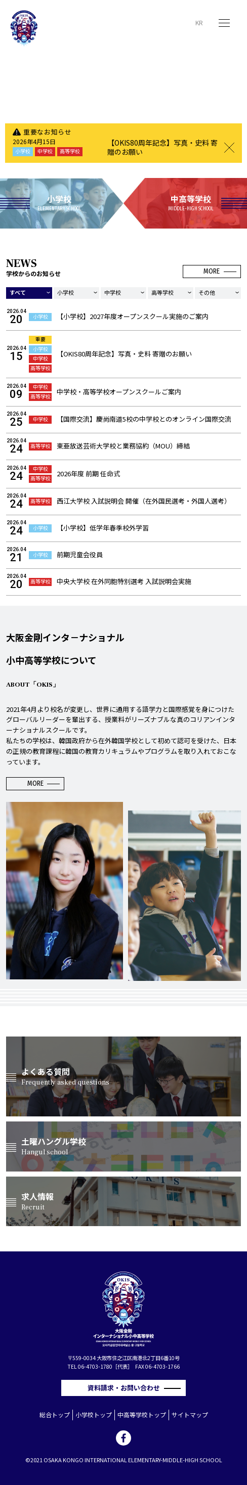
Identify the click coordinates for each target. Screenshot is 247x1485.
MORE (211, 271)
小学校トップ (93, 1414)
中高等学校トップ (141, 1414)
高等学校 (162, 292)
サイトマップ (190, 1414)
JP (185, 22)
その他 (206, 292)
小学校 (65, 292)
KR (199, 22)
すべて (18, 292)
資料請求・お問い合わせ (127, 1387)
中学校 (112, 292)
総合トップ (54, 1414)
